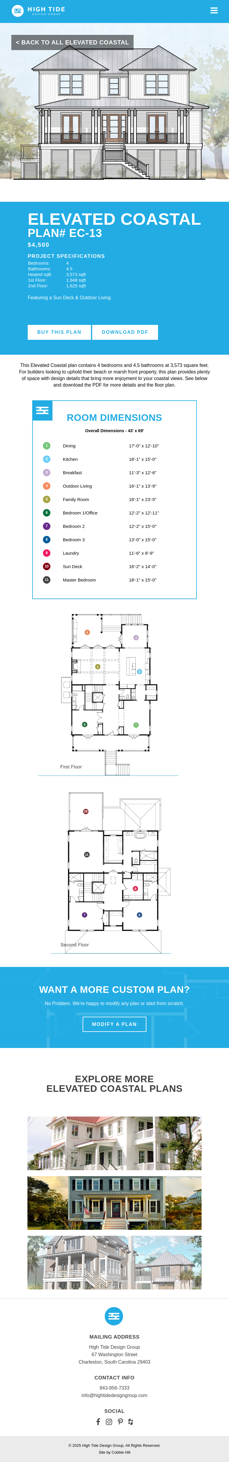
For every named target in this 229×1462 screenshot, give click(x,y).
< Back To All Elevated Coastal (72, 42)
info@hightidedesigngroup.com (115, 1395)
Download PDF (125, 332)
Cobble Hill (121, 1452)
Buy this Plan (59, 332)
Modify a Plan (114, 1024)
